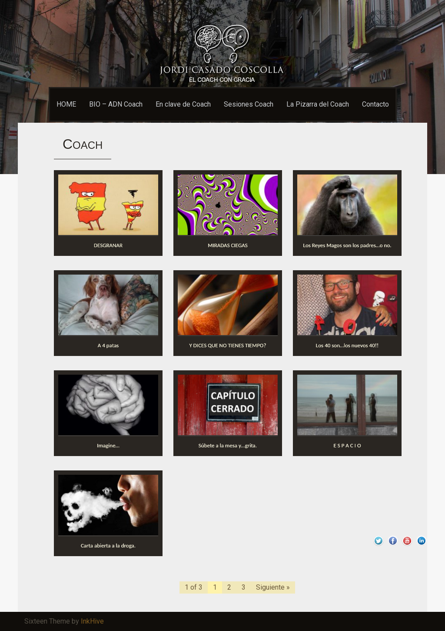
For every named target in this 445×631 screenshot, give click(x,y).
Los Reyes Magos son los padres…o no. (347, 245)
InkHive (92, 621)
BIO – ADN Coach (116, 104)
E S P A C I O (347, 445)
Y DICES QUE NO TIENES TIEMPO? (227, 345)
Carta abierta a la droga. (108, 545)
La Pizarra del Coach (317, 104)
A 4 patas (108, 345)
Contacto (375, 104)
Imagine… (108, 445)
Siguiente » (273, 587)
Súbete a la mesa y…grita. (228, 445)
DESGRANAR (108, 245)
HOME (66, 104)
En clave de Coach (183, 104)
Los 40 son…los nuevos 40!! (347, 345)
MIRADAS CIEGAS (227, 245)
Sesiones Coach (248, 104)
